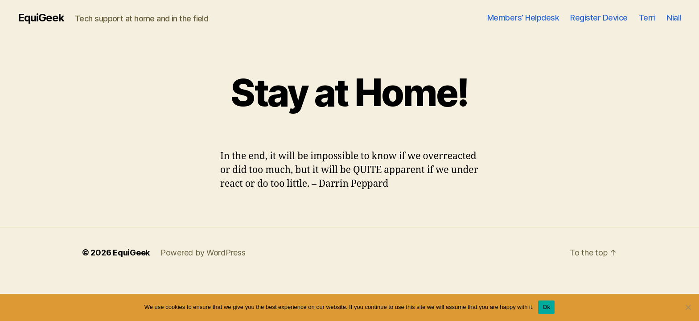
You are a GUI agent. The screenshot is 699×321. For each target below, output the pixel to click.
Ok (546, 307)
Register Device (599, 17)
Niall (673, 17)
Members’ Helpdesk (523, 17)
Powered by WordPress (203, 252)
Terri (647, 17)
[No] (687, 307)
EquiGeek (41, 17)
